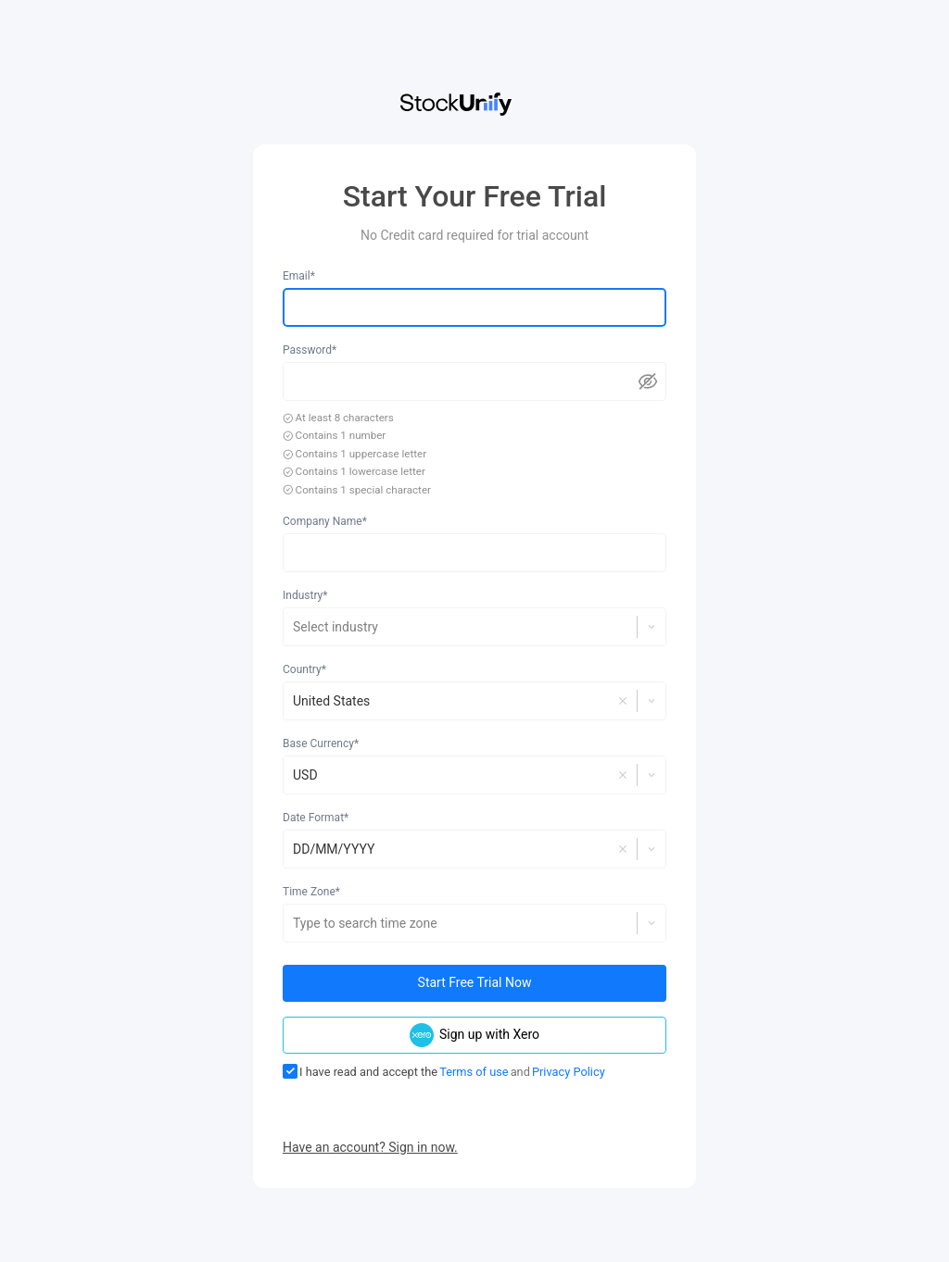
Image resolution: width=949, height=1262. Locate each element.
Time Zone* (311, 891)
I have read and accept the (360, 1071)
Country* (304, 669)
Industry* (305, 595)
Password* (309, 350)
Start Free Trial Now (475, 982)
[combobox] (294, 627)
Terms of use (474, 1072)
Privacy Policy (568, 1072)
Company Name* (325, 521)
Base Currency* (321, 743)
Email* (299, 275)
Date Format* (315, 817)
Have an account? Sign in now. (370, 1147)
